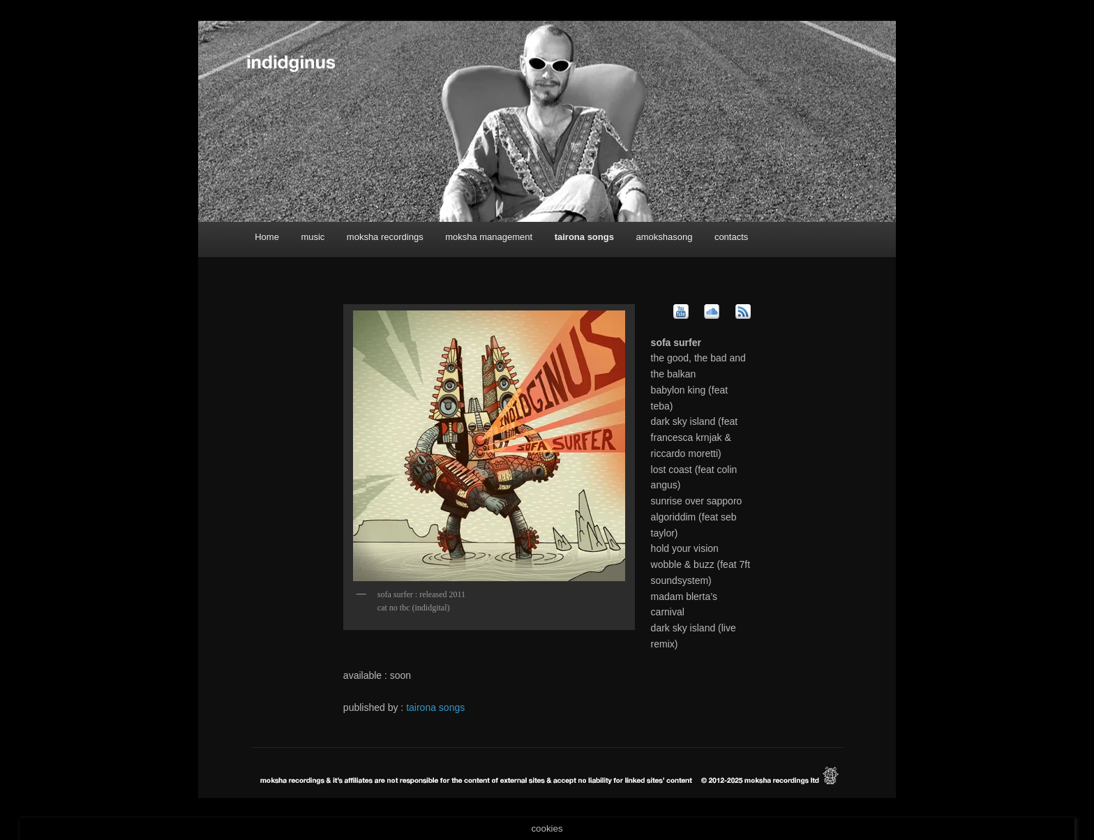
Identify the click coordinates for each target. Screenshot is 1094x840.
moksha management (488, 237)
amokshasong (664, 237)
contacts (731, 237)
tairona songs (584, 237)
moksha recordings (385, 237)
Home (267, 237)
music (312, 237)
